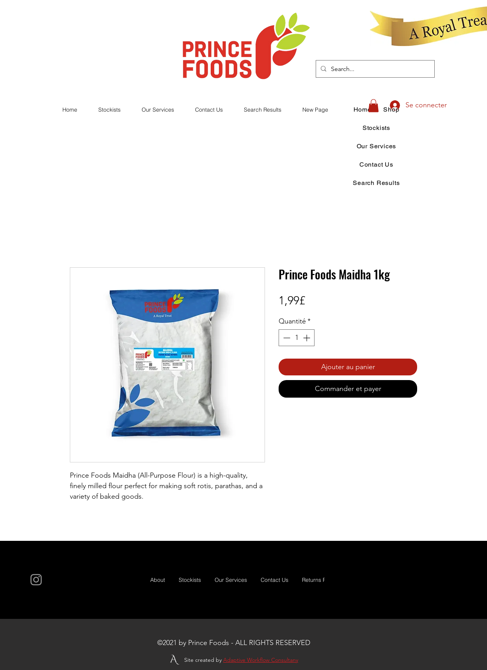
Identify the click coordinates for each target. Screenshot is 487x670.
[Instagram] (36, 579)
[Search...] (374, 69)
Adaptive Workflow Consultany (260, 659)
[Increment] (307, 338)
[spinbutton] (296, 338)
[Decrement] (286, 338)
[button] (373, 105)
